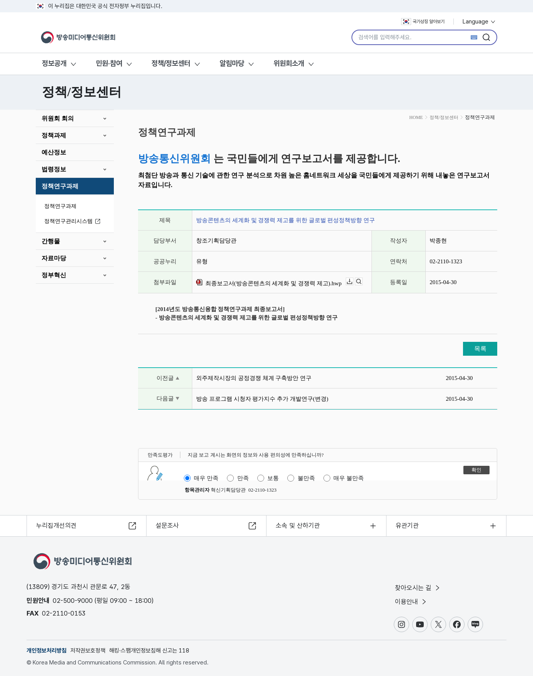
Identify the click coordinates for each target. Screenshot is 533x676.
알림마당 (232, 63)
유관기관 (407, 525)
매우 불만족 (348, 478)
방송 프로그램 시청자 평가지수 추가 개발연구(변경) (262, 399)
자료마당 (54, 258)
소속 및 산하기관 (298, 525)
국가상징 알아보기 (423, 21)
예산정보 (54, 152)
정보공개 (54, 63)
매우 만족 (206, 478)
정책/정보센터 (171, 63)
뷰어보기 (362, 281)
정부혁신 (54, 275)
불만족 (306, 478)
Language (479, 21)
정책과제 (54, 135)
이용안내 (411, 602)
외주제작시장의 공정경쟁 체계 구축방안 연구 (253, 378)
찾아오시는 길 (418, 588)
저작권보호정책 (87, 650)
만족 (243, 478)
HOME (416, 117)
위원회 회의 (58, 118)
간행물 (51, 241)
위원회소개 (288, 63)
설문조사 (167, 525)
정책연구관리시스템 (73, 221)
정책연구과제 (60, 186)
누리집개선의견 (56, 525)
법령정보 (54, 169)
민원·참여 (109, 63)
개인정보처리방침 (47, 650)
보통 (273, 478)
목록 (480, 348)
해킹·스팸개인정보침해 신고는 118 (149, 650)
